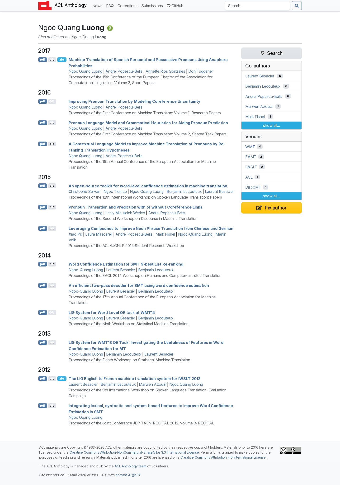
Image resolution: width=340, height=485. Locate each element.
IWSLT (251, 167)
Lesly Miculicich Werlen (125, 212)
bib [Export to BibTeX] (52, 59)
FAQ (111, 5)
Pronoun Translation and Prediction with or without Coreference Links (135, 207)
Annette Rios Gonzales (165, 71)
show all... (271, 125)
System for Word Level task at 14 (112, 312)
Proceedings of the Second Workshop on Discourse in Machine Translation (133, 218)
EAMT (250, 156)
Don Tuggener (200, 71)
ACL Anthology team (130, 466)
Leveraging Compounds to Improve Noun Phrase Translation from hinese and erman (151, 228)
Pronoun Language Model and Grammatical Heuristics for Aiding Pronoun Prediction (148, 122)
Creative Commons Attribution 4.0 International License (223, 457)
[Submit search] (297, 5)
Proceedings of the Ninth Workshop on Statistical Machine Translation (129, 323)
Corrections (128, 5)
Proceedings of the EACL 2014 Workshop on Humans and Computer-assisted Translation (145, 275)
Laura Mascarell (98, 234)
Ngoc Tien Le (115, 191)
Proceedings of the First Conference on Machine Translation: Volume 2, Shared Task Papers (148, 134)
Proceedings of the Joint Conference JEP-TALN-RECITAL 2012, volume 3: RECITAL (141, 423)
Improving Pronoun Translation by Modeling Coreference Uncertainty (134, 101)
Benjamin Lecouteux (184, 191)
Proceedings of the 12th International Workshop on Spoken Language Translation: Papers (145, 197)
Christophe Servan (84, 191)
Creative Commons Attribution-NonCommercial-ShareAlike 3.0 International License (134, 452)
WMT (250, 146)
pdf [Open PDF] (42, 59)
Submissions (153, 5)
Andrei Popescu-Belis (123, 71)
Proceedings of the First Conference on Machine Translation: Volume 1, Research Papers (145, 112)
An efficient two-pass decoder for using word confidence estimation (139, 285)
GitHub (175, 5)
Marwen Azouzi (152, 384)
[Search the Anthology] (257, 5)
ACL (249, 177)
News (98, 5)
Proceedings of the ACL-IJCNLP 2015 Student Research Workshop (126, 245)
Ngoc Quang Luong (85, 71)
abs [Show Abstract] (62, 59)
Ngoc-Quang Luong (195, 234)
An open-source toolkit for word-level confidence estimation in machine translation (148, 185)
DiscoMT (253, 187)
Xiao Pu (75, 234)
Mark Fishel (165, 234)
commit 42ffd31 (128, 475)
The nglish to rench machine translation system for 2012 (134, 378)
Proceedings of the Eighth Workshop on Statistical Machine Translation (129, 359)
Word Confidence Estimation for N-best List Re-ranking (126, 264)
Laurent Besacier (219, 191)
